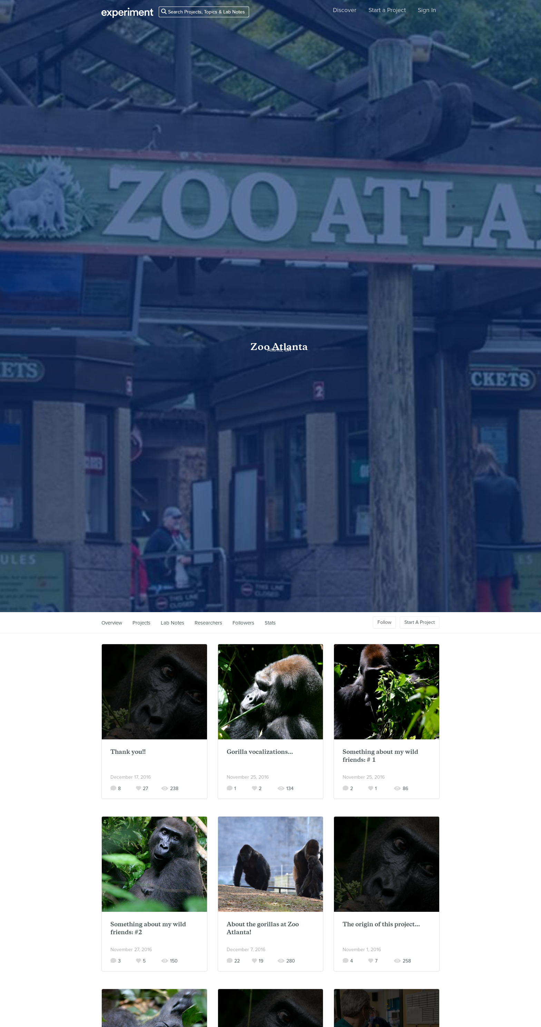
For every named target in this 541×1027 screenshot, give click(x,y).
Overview (111, 623)
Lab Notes (172, 623)
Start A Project (419, 622)
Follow (384, 622)
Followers (243, 623)
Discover (344, 10)
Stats (270, 623)
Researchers (208, 623)
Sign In (427, 10)
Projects (141, 623)
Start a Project (387, 10)
